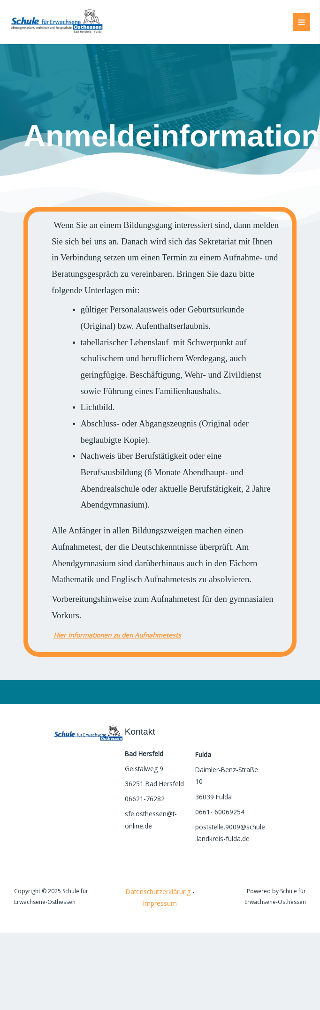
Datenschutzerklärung (158, 891)
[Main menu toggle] (302, 22)
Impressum (160, 903)
